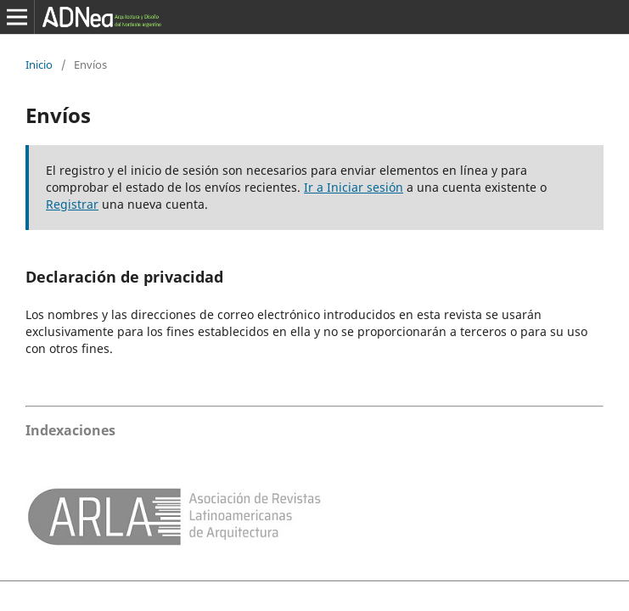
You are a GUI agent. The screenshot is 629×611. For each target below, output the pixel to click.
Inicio (39, 64)
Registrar (72, 204)
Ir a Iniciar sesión (353, 187)
